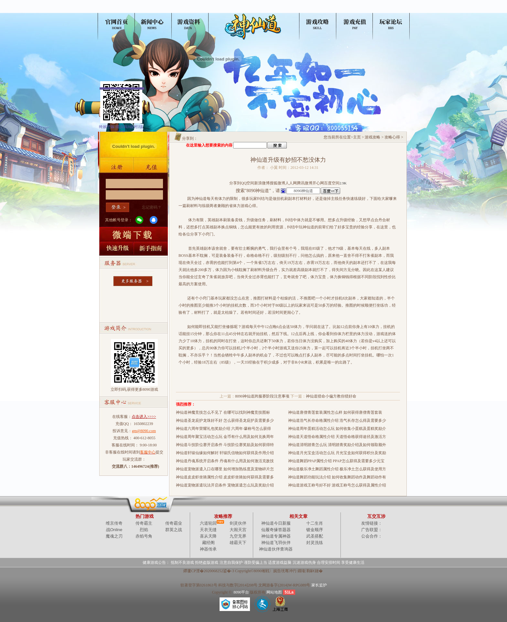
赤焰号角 (143, 536)
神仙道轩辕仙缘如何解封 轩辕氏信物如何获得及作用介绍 (225, 453)
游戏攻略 (311, 10)
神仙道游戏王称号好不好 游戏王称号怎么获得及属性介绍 (337, 485)
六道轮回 (208, 523)
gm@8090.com (144, 431)
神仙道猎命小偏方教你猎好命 (331, 396)
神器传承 (208, 549)
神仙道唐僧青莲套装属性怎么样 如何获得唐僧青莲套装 (335, 412)
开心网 (318, 183)
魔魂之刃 (114, 536)
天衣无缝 (208, 529)
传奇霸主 (143, 523)
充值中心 (350, 10)
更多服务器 (133, 279)
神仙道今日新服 (276, 523)
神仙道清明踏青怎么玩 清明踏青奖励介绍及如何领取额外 (337, 444)
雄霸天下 (238, 542)
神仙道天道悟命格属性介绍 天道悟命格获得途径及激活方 (337, 436)
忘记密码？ (151, 207)
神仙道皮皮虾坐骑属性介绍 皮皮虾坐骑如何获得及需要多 (225, 477)
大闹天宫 (238, 529)
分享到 (235, 183)
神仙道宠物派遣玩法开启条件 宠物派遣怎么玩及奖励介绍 (225, 485)
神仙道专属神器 (276, 536)
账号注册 (116, 167)
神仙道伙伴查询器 (276, 549)
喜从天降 (208, 536)
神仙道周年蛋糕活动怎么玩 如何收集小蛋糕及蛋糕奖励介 (337, 428)
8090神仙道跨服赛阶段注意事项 (262, 396)
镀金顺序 (314, 529)
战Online (114, 529)
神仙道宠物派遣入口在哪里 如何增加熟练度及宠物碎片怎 (225, 469)
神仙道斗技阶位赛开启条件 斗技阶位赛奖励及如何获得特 (225, 444)
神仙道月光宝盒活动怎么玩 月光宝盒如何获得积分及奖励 (337, 453)
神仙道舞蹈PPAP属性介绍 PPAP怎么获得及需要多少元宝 (336, 461)
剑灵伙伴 (238, 523)
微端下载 (133, 234)
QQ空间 (247, 183)
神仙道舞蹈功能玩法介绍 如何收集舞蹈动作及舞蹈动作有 (337, 477)
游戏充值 (151, 167)
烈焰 (144, 529)
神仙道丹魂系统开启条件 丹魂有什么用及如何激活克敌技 (225, 461)
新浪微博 (262, 183)
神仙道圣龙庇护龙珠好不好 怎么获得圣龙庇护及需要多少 (225, 420)
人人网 (291, 183)
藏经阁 (208, 542)
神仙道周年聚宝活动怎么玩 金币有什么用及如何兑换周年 (225, 436)
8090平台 (241, 592)
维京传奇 (114, 523)
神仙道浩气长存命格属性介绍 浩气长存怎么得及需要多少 (337, 420)
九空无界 (238, 536)
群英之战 (173, 529)
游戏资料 (195, 10)
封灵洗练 (314, 542)
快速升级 (116, 249)
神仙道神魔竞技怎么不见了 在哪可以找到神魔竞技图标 (223, 412)
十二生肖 (314, 523)
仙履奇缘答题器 (276, 529)
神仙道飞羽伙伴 (276, 542)
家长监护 (319, 585)
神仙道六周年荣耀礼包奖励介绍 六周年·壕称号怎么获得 (223, 428)
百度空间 (332, 183)
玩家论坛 (389, 10)
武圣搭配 (314, 536)
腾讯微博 (304, 183)
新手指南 (151, 249)
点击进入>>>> (144, 416)
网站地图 (274, 592)
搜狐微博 (277, 183)
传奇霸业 (173, 523)
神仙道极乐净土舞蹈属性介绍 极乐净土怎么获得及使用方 (337, 469)
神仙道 (117, 10)
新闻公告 (156, 10)
